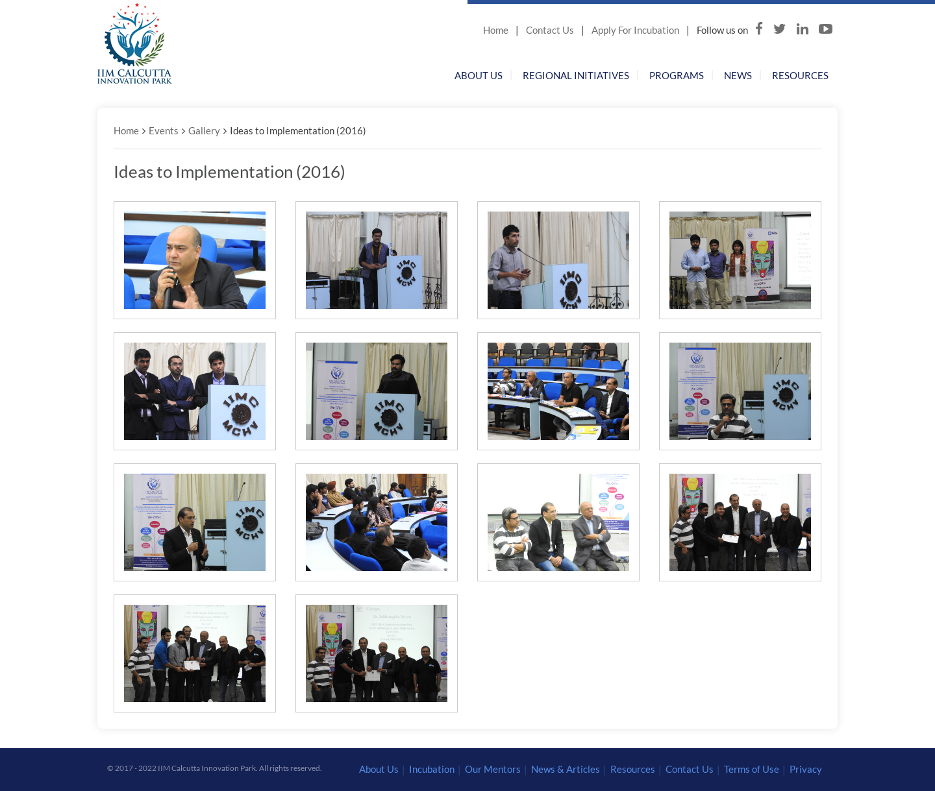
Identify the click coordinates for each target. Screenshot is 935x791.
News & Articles (565, 769)
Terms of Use (751, 769)
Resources (800, 75)
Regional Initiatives (576, 75)
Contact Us (550, 30)
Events (164, 130)
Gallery (204, 130)
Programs (676, 75)
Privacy (806, 769)
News (738, 75)
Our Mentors (493, 769)
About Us (479, 75)
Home (495, 30)
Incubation (432, 769)
